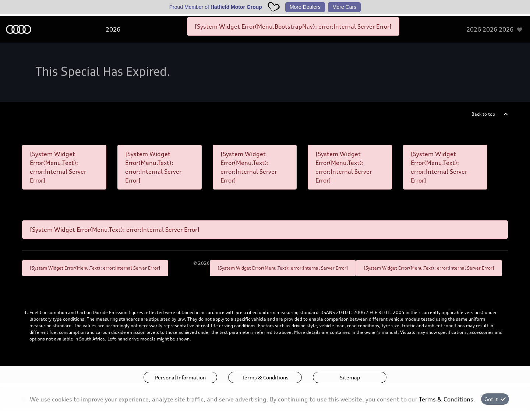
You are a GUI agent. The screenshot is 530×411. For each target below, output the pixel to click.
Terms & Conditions (265, 377)
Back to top (483, 114)
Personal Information (180, 377)
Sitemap (350, 377)
